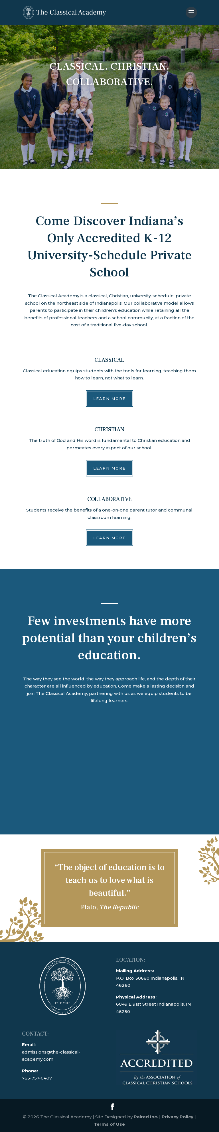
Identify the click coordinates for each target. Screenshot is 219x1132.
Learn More (109, 398)
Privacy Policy (177, 1116)
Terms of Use (109, 1124)
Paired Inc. (146, 1116)
